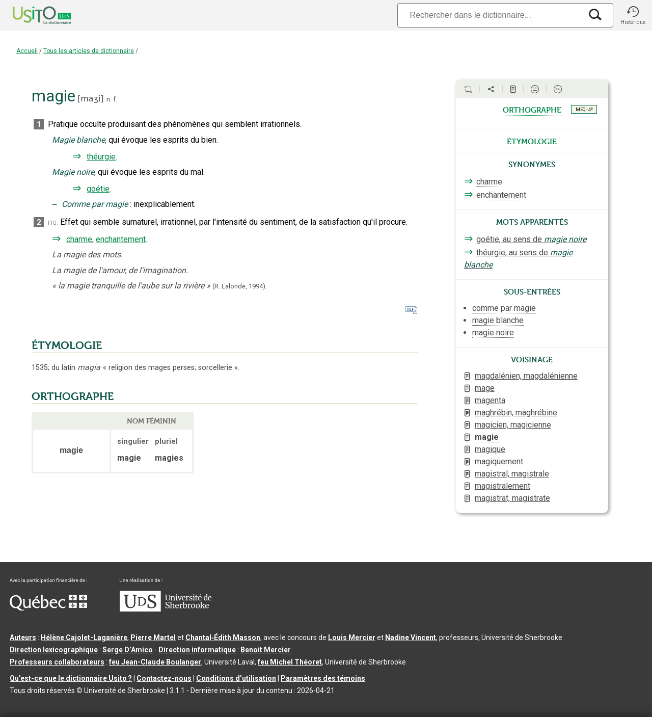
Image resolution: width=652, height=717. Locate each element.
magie (487, 437)
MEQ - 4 (584, 109)
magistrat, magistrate (512, 498)
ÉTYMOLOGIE (67, 345)
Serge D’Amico (127, 650)
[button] (632, 15)
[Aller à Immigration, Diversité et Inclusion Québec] (48, 608)
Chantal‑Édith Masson (222, 637)
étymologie (532, 141)
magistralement (502, 486)
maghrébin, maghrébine (516, 412)
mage (485, 388)
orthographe (532, 109)
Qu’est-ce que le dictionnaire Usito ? (71, 678)
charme (79, 239)
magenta (490, 400)
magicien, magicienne (513, 425)
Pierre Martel (153, 637)
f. (115, 99)
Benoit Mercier (265, 650)
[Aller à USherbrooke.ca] (165, 609)
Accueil (27, 51)
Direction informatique (197, 650)
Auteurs (23, 637)
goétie (98, 189)
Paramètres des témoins (323, 678)
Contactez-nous (164, 678)
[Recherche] (489, 15)
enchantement (121, 239)
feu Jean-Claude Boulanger (155, 662)
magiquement (499, 461)
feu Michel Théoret (290, 662)
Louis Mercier (351, 637)
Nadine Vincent (410, 637)
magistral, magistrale (512, 474)
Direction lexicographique (54, 650)
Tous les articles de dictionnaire (88, 51)
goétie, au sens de (531, 239)
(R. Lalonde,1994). (239, 286)
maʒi (90, 98)
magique (490, 449)
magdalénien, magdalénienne (526, 376)
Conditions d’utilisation (236, 678)
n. (109, 99)
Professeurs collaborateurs (57, 662)
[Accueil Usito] (30, 15)
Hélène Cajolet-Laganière (84, 637)
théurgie (101, 157)
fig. (53, 222)
